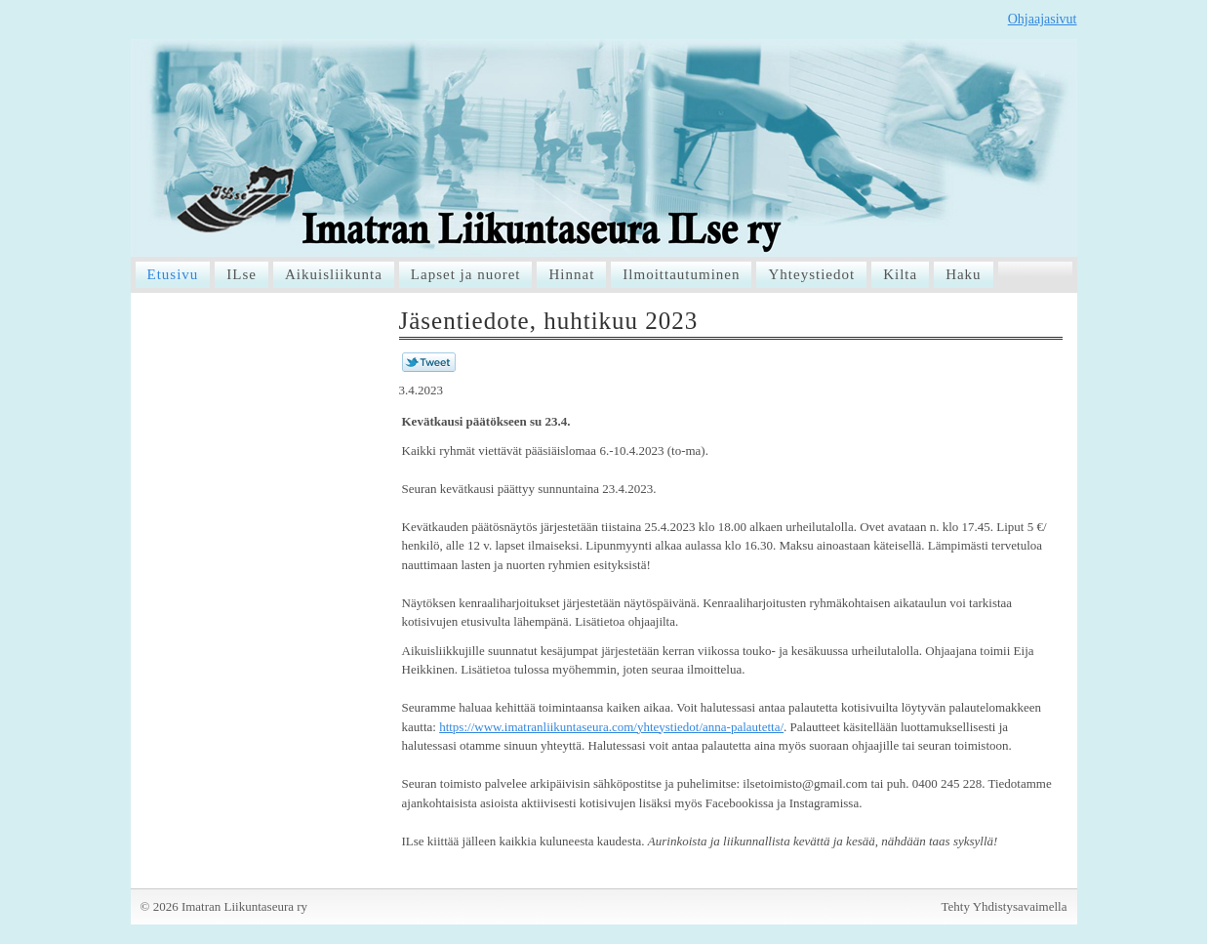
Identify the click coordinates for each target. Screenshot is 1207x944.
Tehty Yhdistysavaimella (1004, 906)
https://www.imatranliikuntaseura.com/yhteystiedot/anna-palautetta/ (611, 726)
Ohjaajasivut (1042, 19)
